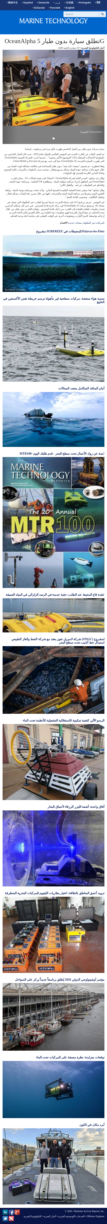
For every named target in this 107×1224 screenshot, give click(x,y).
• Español (27, 2)
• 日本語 (69, 2)
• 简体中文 (12, 2)
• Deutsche (43, 2)
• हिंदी (97, 2)
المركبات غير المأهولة (93, 223)
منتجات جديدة (75, 223)
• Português (84, 2)
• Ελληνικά (39, 7)
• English (69, 7)
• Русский (54, 7)
